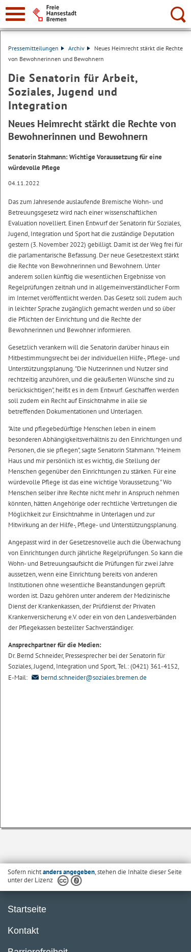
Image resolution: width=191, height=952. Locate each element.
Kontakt (23, 931)
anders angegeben (69, 872)
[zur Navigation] (15, 14)
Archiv (79, 48)
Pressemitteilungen (36, 48)
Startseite (27, 909)
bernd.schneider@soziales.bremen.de (88, 677)
